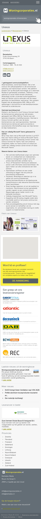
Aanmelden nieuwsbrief (11, 509)
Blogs (20, 517)
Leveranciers (6, 31)
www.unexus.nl (8, 71)
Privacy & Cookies (9, 517)
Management (17, 31)
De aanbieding (20, 281)
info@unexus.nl (8, 69)
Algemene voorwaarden (30, 515)
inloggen (5, 2)
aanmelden (14, 2)
